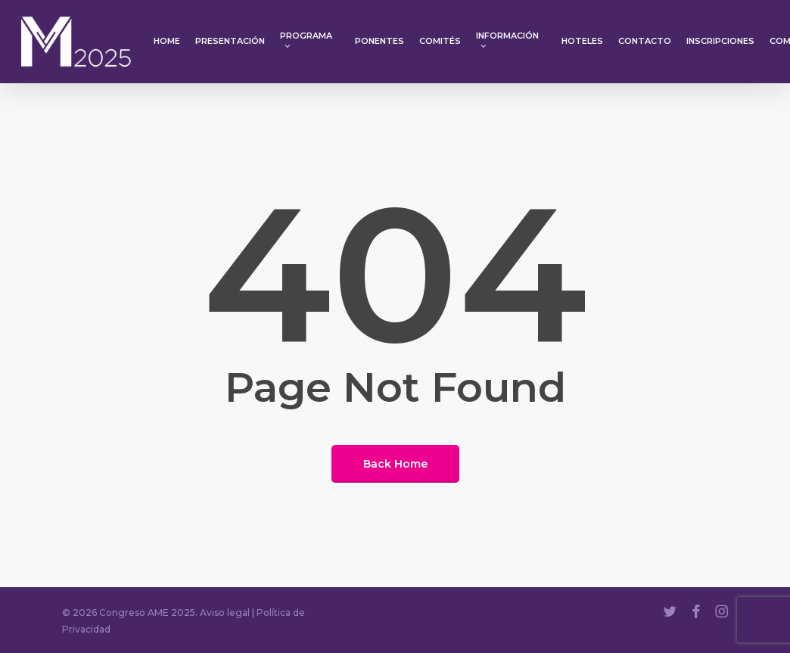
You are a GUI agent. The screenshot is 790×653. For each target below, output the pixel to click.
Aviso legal (225, 612)
